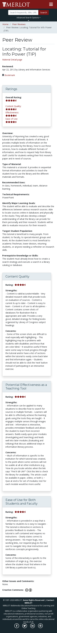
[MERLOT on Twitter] (25, 627)
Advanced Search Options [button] (28, 17)
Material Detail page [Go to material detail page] (12, 59)
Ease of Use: (11, 118)
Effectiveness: (12, 112)
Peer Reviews (19, 24)
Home (5, 24)
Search (43, 12)
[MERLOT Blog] (40, 627)
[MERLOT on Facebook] (17, 627)
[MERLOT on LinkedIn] (32, 627)
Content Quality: (13, 106)
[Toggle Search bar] (28, 20)
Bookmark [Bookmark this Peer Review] (10, 75)
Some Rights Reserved (33, 600)
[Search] (23, 12)
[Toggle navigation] (51, 4)
